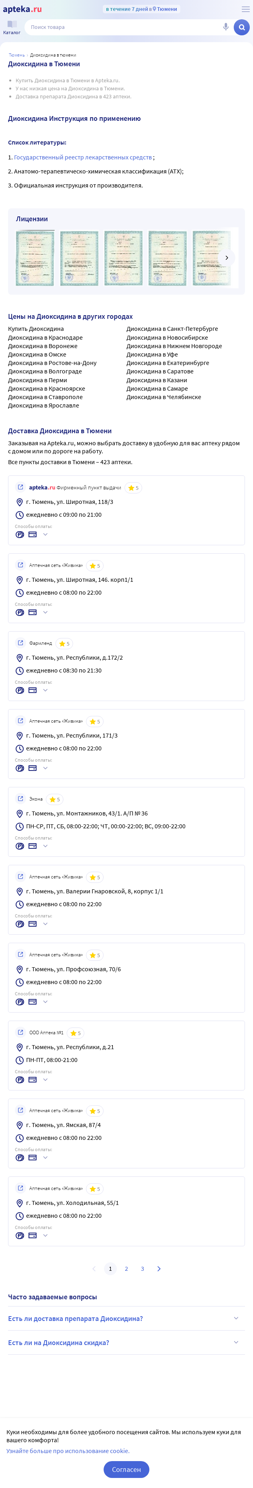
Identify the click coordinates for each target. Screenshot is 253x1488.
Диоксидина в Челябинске (163, 397)
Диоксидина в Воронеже (43, 346)
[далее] (226, 258)
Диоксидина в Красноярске (46, 388)
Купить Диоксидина (36, 328)
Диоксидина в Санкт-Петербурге (172, 328)
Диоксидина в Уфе (152, 354)
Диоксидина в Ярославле (43, 405)
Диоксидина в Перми (37, 380)
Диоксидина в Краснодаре (45, 337)
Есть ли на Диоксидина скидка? (124, 1342)
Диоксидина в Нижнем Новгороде (174, 346)
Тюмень (17, 55)
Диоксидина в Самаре (157, 388)
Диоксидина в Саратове (160, 371)
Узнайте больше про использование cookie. (68, 1459)
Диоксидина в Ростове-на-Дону (52, 363)
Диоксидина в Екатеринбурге (167, 363)
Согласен (126, 1478)
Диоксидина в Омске (37, 354)
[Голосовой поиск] (225, 27)
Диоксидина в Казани (156, 380)
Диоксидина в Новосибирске (167, 337)
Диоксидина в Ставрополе (45, 397)
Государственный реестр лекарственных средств (83, 157)
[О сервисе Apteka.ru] (246, 9)
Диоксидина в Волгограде (45, 371)
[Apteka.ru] (22, 9)
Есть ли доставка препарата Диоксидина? (124, 1318)
